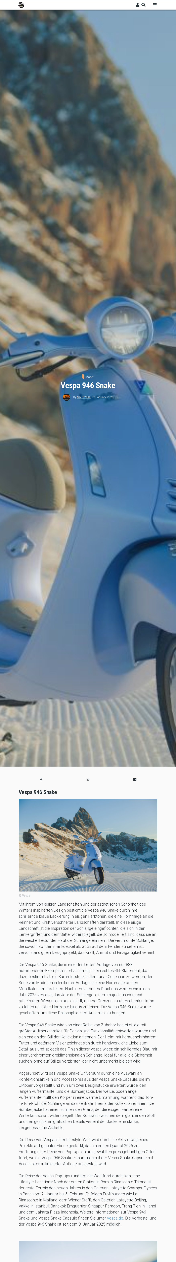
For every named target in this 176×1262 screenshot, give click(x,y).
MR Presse (84, 397)
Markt (89, 377)
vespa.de (115, 1218)
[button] (41, 780)
